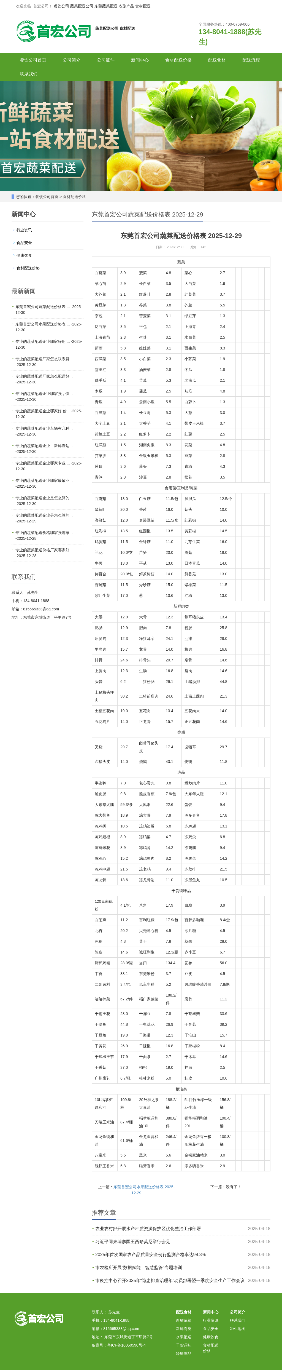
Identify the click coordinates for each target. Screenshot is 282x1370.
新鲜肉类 (183, 1328)
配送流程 (251, 60)
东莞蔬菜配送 (106, 6)
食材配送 (143, 6)
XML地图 (238, 1328)
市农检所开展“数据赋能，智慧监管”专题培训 (138, 1267)
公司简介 (71, 60)
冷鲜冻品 (183, 1353)
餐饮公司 (61, 6)
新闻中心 (140, 60)
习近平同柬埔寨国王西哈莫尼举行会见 (132, 1241)
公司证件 (106, 60)
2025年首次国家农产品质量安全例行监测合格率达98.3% (150, 1254)
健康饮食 (24, 255)
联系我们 (28, 73)
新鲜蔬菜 (183, 1320)
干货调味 (183, 1345)
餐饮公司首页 (33, 60)
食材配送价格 (178, 60)
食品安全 (24, 243)
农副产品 (126, 6)
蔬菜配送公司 (81, 6)
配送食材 (217, 60)
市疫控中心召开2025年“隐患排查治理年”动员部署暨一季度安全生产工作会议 (170, 1280)
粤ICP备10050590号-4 (126, 1345)
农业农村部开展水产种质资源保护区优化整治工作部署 (148, 1228)
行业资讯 (24, 230)
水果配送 (183, 1337)
